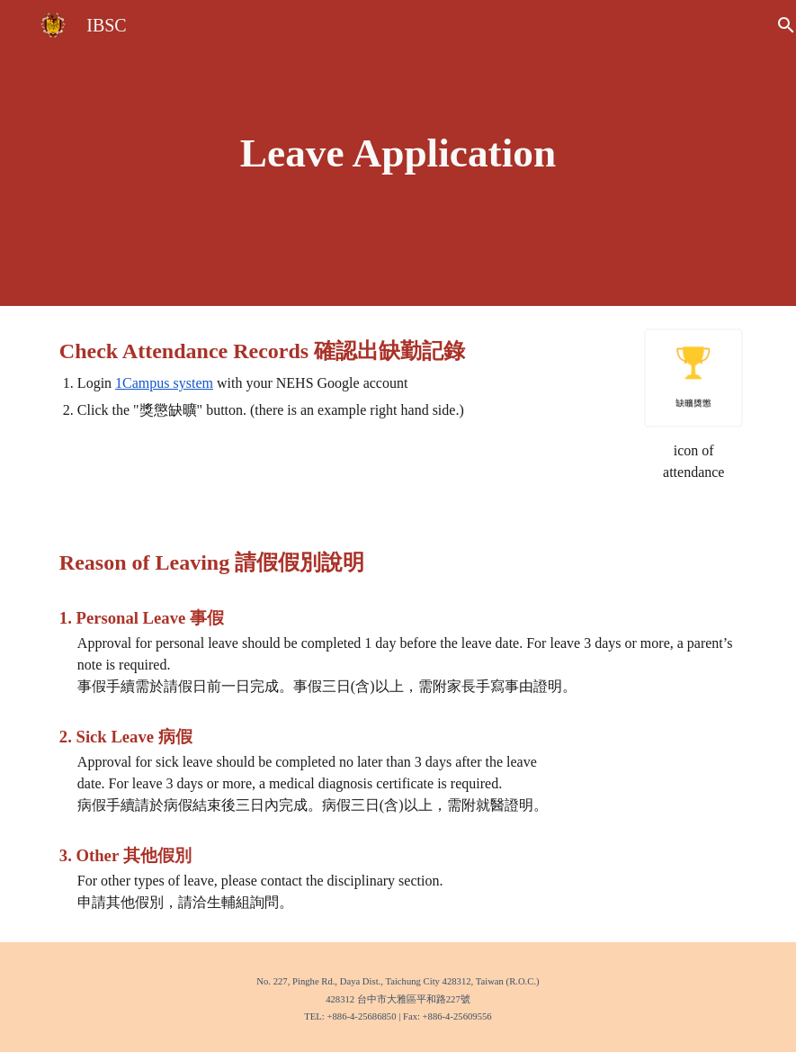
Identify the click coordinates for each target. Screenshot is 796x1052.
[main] (397, 153)
